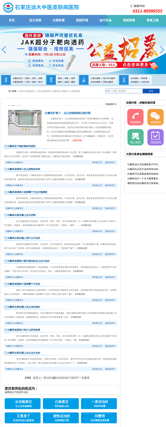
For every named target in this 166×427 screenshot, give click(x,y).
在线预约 (135, 82)
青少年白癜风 (109, 78)
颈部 (67, 78)
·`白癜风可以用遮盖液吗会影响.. (142, 173)
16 (65, 377)
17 (68, 377)
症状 (34, 78)
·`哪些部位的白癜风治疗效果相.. (142, 183)
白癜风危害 (18, 82)
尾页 (87, 377)
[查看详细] (77, 140)
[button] (4, 49)
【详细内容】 (78, 156)
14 (59, 377)
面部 (60, 78)
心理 (27, 82)
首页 (35, 377)
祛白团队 (135, 78)
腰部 (73, 82)
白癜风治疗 (18, 78)
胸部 (60, 82)
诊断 (40, 78)
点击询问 (145, 82)
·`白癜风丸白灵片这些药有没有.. (142, 169)
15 (62, 377)
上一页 (42, 377)
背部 (73, 78)
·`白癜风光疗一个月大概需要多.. (142, 178)
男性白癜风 (108, 82)
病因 (27, 78)
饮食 (34, 82)
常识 (40, 82)
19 (74, 377)
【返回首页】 (110, 162)
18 (71, 377)
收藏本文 (19, 162)
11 (50, 377)
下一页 (80, 377)
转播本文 (10, 162)
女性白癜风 (96, 82)
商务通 (144, 78)
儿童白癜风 (96, 78)
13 (56, 377)
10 (47, 377)
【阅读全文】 (97, 162)
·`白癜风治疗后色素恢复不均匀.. (142, 164)
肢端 (67, 82)
